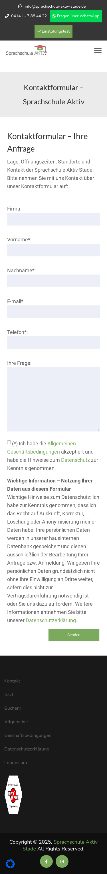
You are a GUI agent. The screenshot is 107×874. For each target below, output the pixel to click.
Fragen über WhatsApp (76, 16)
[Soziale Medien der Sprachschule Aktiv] (46, 861)
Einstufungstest (53, 31)
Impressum (15, 763)
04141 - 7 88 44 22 (29, 16)
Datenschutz (75, 460)
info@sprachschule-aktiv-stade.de (55, 6)
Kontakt (12, 681)
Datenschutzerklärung (51, 620)
